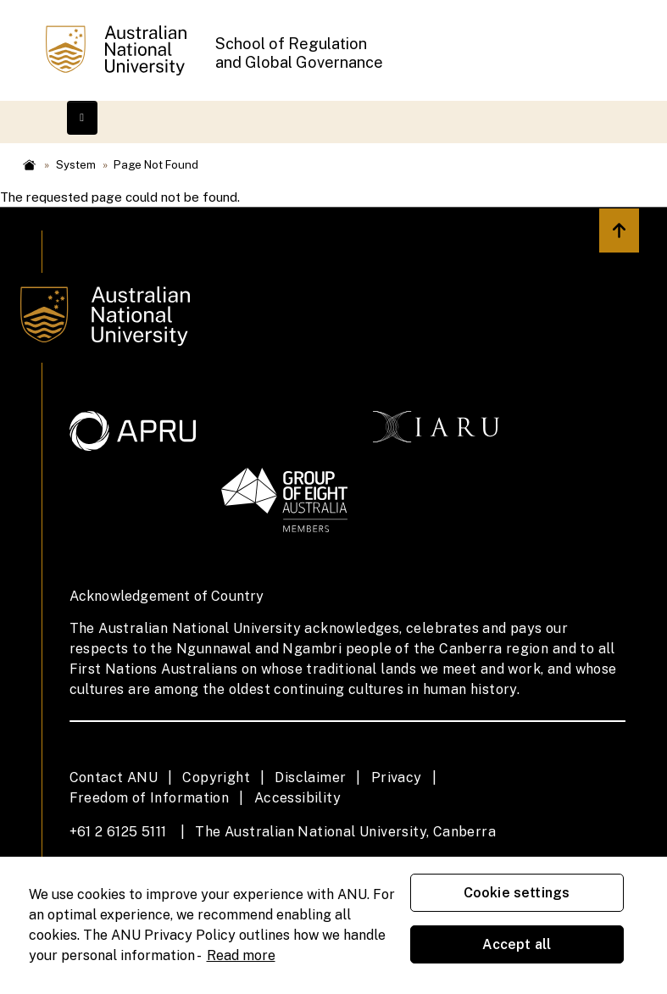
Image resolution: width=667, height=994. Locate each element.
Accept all (517, 944)
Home (29, 165)
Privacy (396, 777)
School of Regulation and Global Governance (299, 53)
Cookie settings (517, 893)
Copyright (216, 777)
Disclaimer (310, 777)
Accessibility (297, 798)
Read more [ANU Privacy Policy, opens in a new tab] (241, 955)
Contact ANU (113, 777)
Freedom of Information (149, 798)
